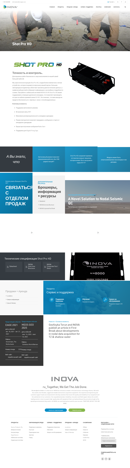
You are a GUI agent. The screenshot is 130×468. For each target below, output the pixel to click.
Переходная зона (34, 432)
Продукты (61, 7)
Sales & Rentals (69, 432)
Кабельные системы (17, 437)
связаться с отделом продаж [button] (56, 410)
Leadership (86, 437)
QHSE (84, 440)
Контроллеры (15, 432)
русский (111, 2)
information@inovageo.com (19, 2)
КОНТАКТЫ (117, 7)
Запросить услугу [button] (76, 410)
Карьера (85, 435)
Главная (52, 7)
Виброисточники (16, 430)
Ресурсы (98, 7)
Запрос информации (71, 430)
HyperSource (14, 435)
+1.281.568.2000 (6, 2)
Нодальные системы (17, 440)
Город (30, 437)
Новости (85, 430)
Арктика (31, 435)
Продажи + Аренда (72, 7)
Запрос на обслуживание (54, 432)
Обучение (50, 430)
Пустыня (31, 430)
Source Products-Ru (17, 427)
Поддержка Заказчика (53, 427)
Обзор (85, 427)
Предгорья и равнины (35, 427)
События (85, 432)
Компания (107, 7)
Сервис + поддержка (87, 7)
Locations (68, 427)
